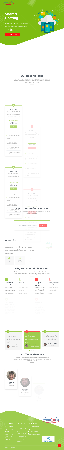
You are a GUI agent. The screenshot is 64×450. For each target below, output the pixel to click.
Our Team (39, 2)
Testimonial (47, 2)
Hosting (33, 2)
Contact (54, 2)
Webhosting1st (9, 447)
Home (22, 2)
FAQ (60, 2)
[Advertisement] (32, 60)
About (27, 2)
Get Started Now (12, 34)
